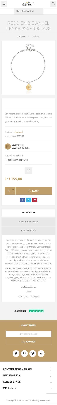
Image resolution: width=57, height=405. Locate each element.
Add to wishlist (28, 170)
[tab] (28, 213)
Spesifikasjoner (28, 221)
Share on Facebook (22, 200)
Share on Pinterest (34, 200)
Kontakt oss (28, 230)
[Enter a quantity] (8, 191)
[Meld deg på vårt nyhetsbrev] (28, 334)
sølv (29, 292)
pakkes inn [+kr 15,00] (18, 160)
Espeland (18, 132)
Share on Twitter (28, 200)
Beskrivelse (28, 212)
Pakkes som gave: (14, 155)
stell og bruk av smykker (29, 296)
